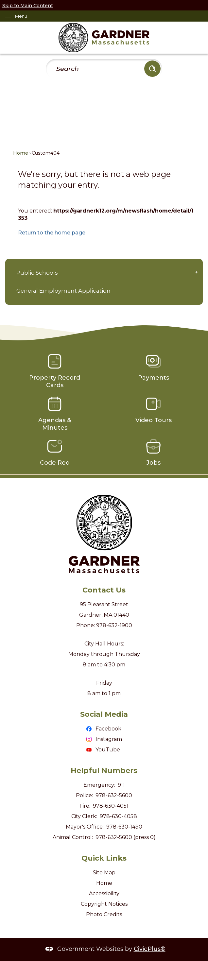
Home (20, 153)
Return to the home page (51, 233)
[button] (152, 68)
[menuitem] (104, 273)
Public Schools (37, 272)
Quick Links (104, 858)
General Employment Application (63, 290)
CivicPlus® (149, 948)
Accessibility (104, 893)
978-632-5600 (113, 795)
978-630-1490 (124, 827)
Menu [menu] (21, 16)
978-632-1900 (114, 625)
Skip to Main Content (27, 6)
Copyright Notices (104, 904)
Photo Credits (104, 914)
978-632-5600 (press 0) (125, 837)
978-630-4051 (111, 806)
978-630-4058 (118, 816)
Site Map (104, 872)
